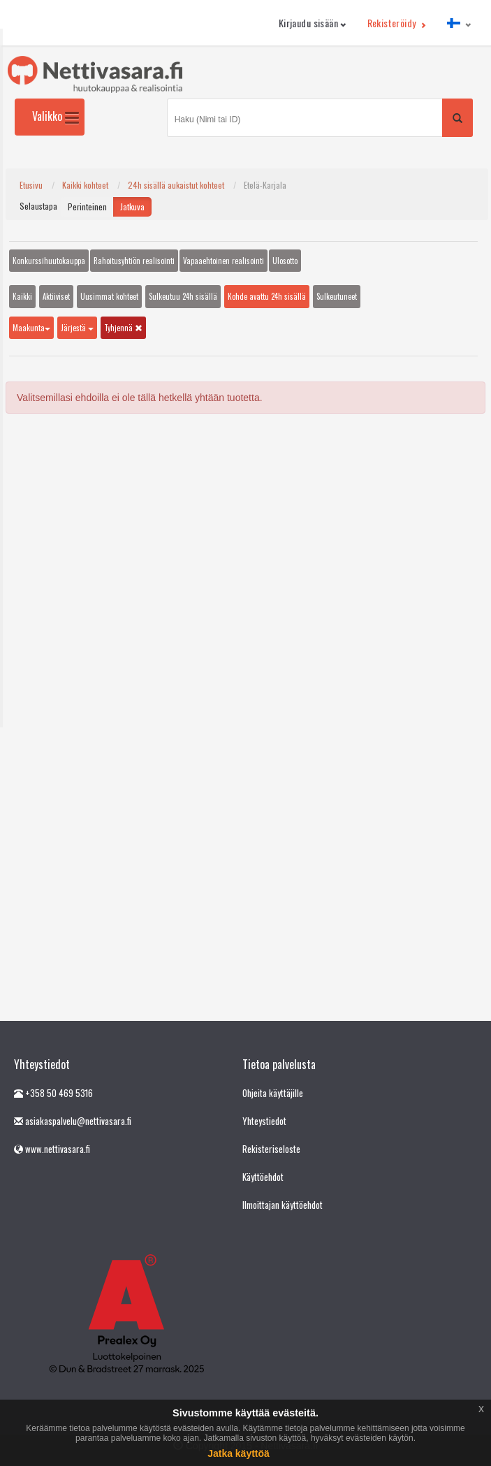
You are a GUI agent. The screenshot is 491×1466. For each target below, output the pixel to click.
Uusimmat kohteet (109, 296)
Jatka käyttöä (238, 1453)
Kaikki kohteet (85, 185)
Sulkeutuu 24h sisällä (183, 296)
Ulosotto (285, 260)
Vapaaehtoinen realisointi (223, 260)
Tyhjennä (123, 327)
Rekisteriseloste (271, 1149)
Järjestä (77, 327)
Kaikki (22, 296)
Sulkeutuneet (336, 296)
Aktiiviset (56, 296)
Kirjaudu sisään (312, 22)
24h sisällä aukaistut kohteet (176, 185)
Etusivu (31, 185)
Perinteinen (87, 206)
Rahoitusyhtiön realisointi (134, 260)
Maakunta (31, 327)
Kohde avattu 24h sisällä (267, 296)
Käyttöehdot (263, 1177)
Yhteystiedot (264, 1121)
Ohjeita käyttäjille (272, 1093)
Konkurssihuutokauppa (49, 260)
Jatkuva (132, 206)
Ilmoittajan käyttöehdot (282, 1205)
